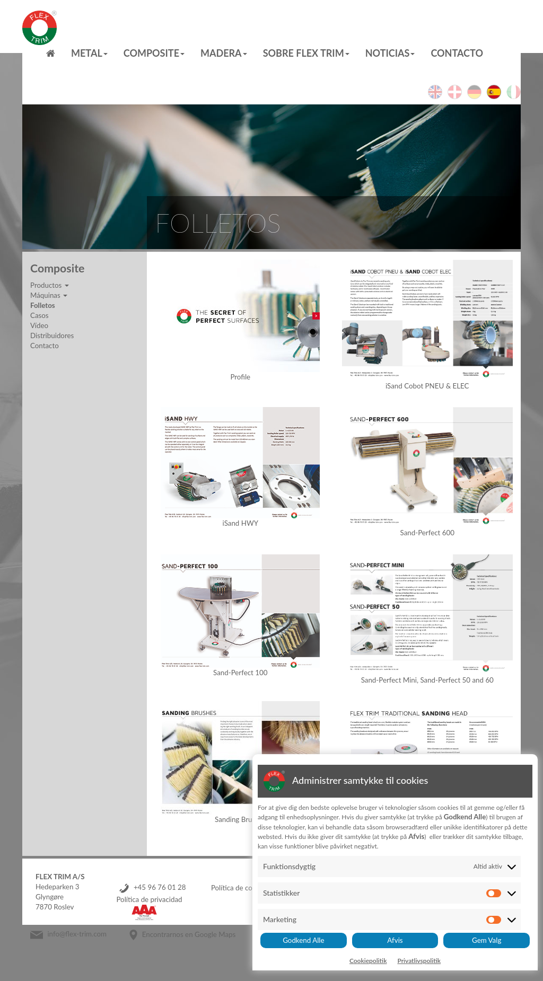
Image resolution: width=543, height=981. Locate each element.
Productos (49, 285)
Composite (154, 53)
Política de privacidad (149, 899)
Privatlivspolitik (419, 961)
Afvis (394, 940)
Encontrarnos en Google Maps (188, 934)
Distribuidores (52, 335)
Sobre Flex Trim (306, 53)
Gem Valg (486, 940)
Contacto (457, 53)
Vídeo (39, 325)
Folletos (42, 305)
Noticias (390, 53)
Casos (39, 315)
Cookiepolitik (368, 961)
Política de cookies (239, 887)
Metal (89, 53)
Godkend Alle (303, 940)
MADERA (223, 53)
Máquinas (48, 295)
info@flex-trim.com (77, 934)
